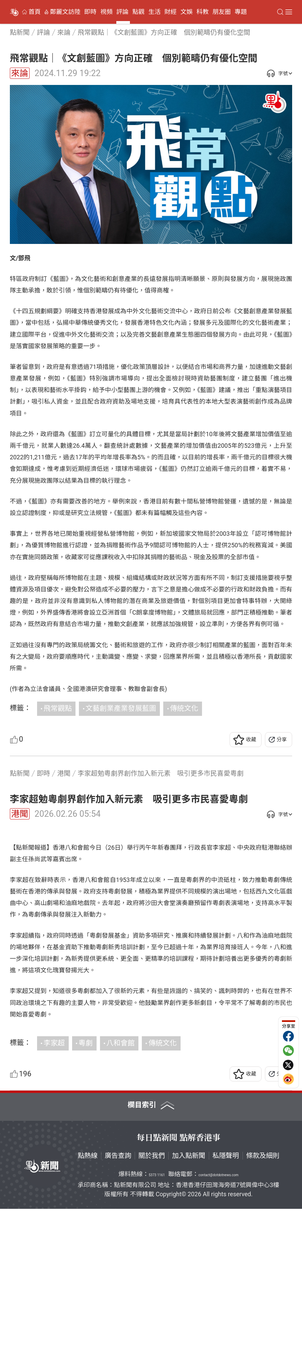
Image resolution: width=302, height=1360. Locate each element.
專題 (241, 12)
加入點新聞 (188, 1307)
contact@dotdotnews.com (218, 1326)
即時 (90, 12)
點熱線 (88, 1307)
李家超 (54, 1194)
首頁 (35, 12)
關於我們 (151, 1307)
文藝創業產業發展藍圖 (121, 708)
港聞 (19, 814)
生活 (154, 12)
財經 (170, 12)
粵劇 (86, 1194)
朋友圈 (222, 12)
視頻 (106, 12)
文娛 (186, 12)
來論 (19, 73)
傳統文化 (184, 708)
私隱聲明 (226, 1307)
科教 (203, 12)
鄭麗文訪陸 (65, 12)
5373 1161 (157, 1326)
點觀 (138, 12)
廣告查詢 (118, 1307)
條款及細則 (263, 1307)
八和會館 (120, 1194)
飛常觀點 (58, 708)
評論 (122, 12)
